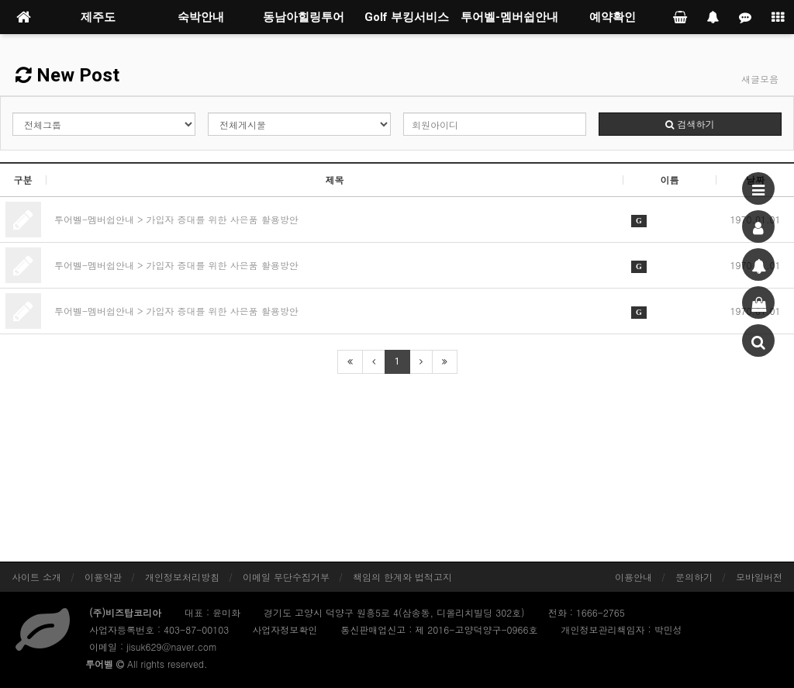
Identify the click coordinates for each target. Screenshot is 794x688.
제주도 (98, 17)
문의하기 (694, 576)
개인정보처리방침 (182, 576)
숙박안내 (201, 17)
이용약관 (103, 576)
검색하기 (689, 123)
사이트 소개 (36, 576)
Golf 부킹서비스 (406, 17)
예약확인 (612, 17)
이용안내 (633, 576)
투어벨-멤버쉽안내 (509, 17)
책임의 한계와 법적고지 (402, 576)
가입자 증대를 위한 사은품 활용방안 (223, 219)
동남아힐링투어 (303, 17)
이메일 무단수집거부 (286, 576)
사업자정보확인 (284, 629)
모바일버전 (759, 576)
